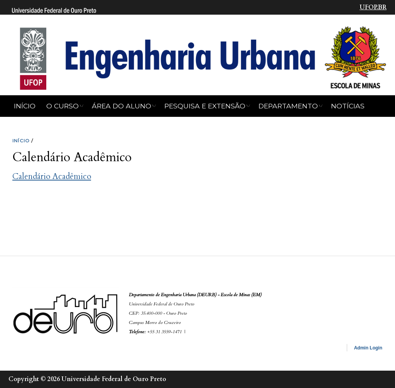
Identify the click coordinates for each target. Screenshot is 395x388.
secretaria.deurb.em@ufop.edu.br (225, 331)
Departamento (288, 106)
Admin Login (368, 348)
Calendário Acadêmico (51, 176)
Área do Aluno (121, 106)
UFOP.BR (373, 7)
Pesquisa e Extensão (204, 106)
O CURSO (62, 106)
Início (24, 106)
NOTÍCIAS (348, 106)
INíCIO (21, 140)
